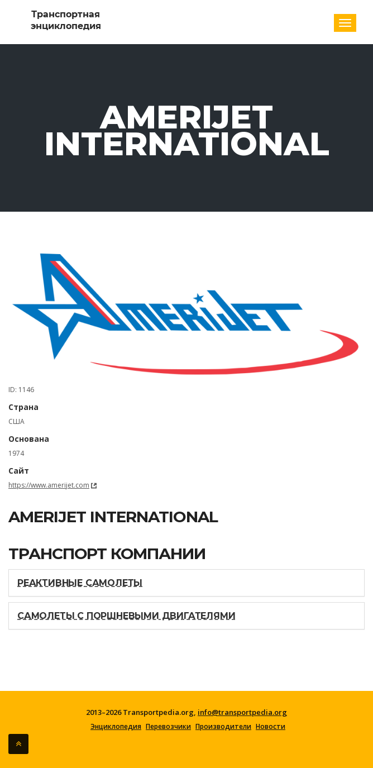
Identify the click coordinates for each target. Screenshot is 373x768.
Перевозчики (168, 726)
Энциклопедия (115, 726)
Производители (223, 726)
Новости (270, 726)
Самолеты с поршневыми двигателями (126, 615)
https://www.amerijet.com (48, 485)
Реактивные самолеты (79, 583)
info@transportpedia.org (242, 712)
